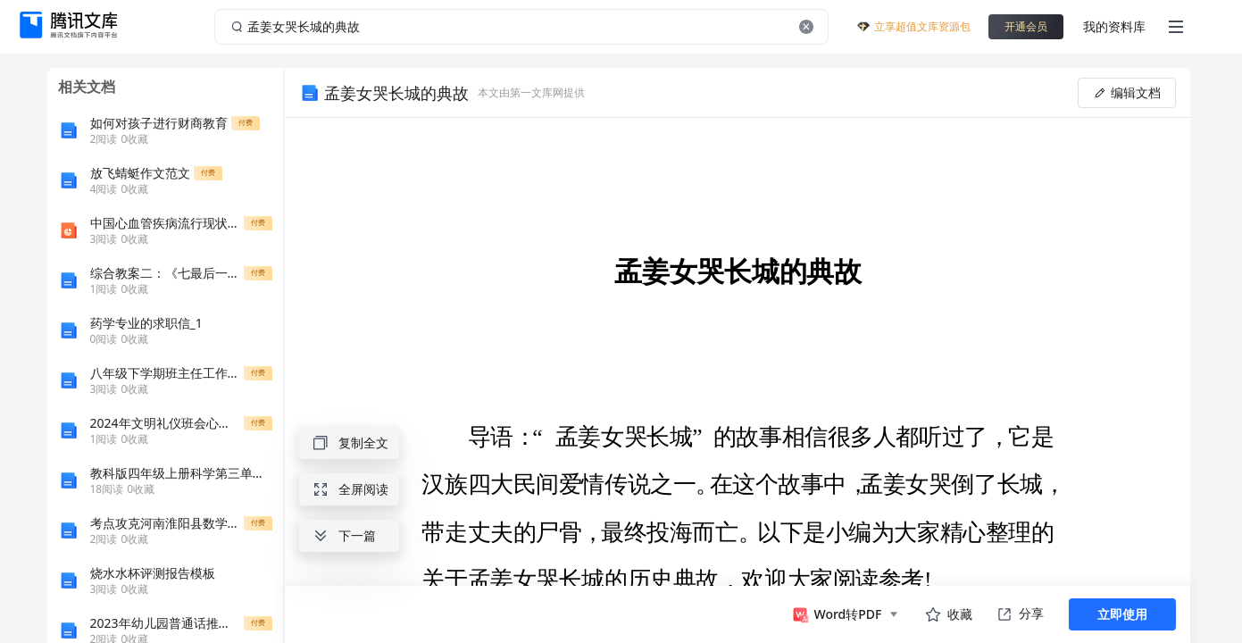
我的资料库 (1114, 26)
